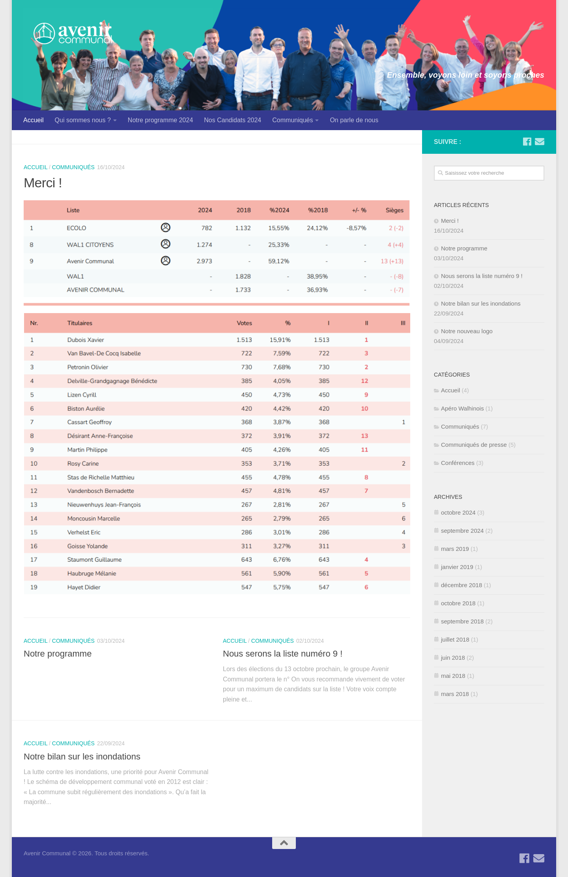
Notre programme (58, 654)
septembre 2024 (462, 530)
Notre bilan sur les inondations (82, 756)
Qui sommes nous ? (83, 120)
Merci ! (43, 182)
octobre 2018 (458, 603)
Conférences (458, 462)
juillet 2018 (455, 639)
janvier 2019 (457, 567)
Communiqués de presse (474, 444)
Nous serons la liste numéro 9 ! (282, 654)
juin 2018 (453, 657)
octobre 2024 (458, 512)
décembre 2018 (461, 585)
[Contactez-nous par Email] (539, 141)
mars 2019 (455, 548)
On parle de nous (354, 120)
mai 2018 (453, 675)
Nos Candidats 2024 (232, 120)
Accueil (33, 120)
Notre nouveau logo (467, 331)
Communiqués (292, 120)
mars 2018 (455, 693)
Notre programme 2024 (160, 120)
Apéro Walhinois (462, 408)
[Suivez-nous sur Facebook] (527, 141)
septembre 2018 (462, 621)
